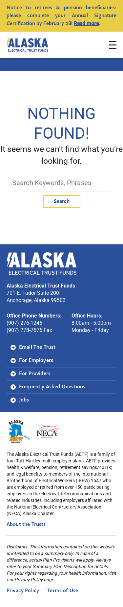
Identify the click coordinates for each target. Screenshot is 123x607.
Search (62, 201)
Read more (86, 23)
